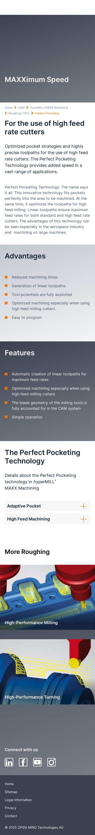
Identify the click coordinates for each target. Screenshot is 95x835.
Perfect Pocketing (47, 113)
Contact (11, 816)
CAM (21, 107)
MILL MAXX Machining (49, 107)
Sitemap (11, 792)
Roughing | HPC (19, 113)
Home (9, 107)
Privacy (10, 808)
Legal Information (18, 800)
